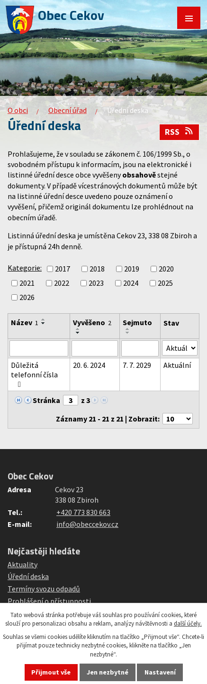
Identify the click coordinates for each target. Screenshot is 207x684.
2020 (166, 268)
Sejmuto (137, 322)
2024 (130, 283)
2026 (27, 297)
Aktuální (177, 365)
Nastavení (160, 672)
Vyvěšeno (92, 322)
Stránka (46, 400)
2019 (131, 268)
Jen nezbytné (107, 672)
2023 (96, 283)
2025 (165, 283)
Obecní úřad (67, 110)
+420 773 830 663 (83, 512)
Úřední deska (28, 576)
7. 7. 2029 (137, 365)
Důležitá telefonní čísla (34, 374)
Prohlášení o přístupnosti (49, 601)
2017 (62, 268)
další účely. (188, 623)
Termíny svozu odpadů (44, 588)
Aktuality (22, 564)
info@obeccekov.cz (87, 524)
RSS (179, 132)
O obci (18, 110)
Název (24, 322)
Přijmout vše (51, 672)
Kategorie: (25, 267)
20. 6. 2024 (89, 365)
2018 (97, 268)
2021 (27, 283)
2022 (61, 283)
